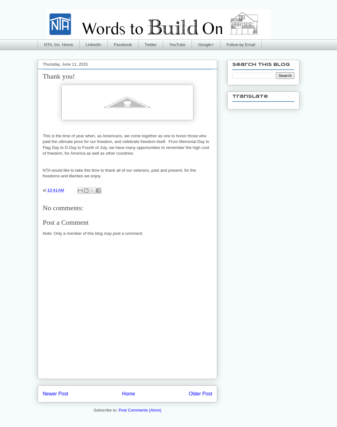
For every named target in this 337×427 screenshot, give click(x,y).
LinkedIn (93, 44)
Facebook (123, 44)
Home (128, 393)
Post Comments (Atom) (140, 410)
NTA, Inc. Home (58, 44)
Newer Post (55, 393)
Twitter (150, 44)
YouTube (177, 44)
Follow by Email (240, 44)
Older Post (200, 393)
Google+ (206, 44)
